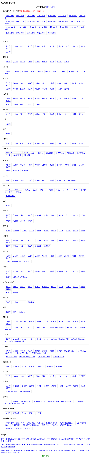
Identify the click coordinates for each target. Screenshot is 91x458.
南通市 (44, 46)
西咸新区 (82, 376)
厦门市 (15, 62)
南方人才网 (78, 450)
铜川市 (15, 376)
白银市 (31, 386)
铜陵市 (53, 215)
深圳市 (22, 83)
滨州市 (30, 104)
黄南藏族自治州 (39, 401)
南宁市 (8, 287)
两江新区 (22, 312)
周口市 (30, 246)
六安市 (8, 221)
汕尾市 (8, 89)
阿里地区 (50, 366)
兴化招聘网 (31, 21)
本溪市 (37, 165)
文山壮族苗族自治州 (22, 353)
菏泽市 (37, 104)
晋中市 (52, 143)
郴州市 (75, 271)
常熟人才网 (10, 16)
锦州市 (52, 165)
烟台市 (44, 99)
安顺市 (31, 339)
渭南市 (37, 376)
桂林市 (22, 287)
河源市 (15, 89)
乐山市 (75, 322)
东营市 (37, 99)
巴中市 (37, 327)
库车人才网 (52, 33)
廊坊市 (78, 71)
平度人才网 (41, 33)
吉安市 (61, 231)
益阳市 (68, 271)
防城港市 (45, 287)
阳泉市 (22, 143)
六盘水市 (16, 339)
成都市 (8, 322)
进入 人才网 (50, 7)
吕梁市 (81, 143)
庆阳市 (75, 386)
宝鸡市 (22, 376)
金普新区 (25, 170)
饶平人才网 (20, 21)
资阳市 (44, 327)
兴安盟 (8, 155)
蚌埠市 (22, 215)
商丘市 (15, 246)
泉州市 (37, 62)
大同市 (15, 143)
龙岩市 (59, 62)
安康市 (66, 376)
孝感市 (59, 256)
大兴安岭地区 (10, 196)
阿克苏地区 (16, 425)
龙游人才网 (32, 27)
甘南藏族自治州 (24, 391)
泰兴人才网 (10, 33)
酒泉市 (68, 386)
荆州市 (66, 256)
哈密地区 (40, 423)
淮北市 (46, 215)
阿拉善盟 (27, 155)
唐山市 (17, 71)
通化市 (37, 180)
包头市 (18, 153)
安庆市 (61, 215)
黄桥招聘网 (11, 447)
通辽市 (40, 153)
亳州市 (15, 221)
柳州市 (15, 287)
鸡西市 (27, 190)
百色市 (75, 287)
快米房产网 (46, 450)
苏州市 (37, 46)
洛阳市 (22, 240)
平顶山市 (31, 240)
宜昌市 (30, 256)
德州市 (15, 104)
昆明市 (8, 351)
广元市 (53, 322)
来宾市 (8, 292)
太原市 (8, 143)
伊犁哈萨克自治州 (66, 425)
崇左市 (15, 292)
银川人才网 (41, 21)
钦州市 (53, 287)
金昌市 (24, 386)
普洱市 (52, 351)
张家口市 (56, 71)
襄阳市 (37, 256)
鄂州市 (44, 256)
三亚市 (15, 302)
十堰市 (22, 256)
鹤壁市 (46, 240)
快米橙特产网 (69, 450)
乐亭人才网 (53, 27)
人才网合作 (60, 450)
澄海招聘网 (10, 21)
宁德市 (66, 62)
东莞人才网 (20, 33)
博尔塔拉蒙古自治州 (67, 423)
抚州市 (75, 231)
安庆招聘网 (33, 445)
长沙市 (8, 271)
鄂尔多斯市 (49, 153)
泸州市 (31, 322)
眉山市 (8, 324)
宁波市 (15, 114)
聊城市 (22, 104)
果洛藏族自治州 (66, 401)
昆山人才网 (20, 16)
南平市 (52, 62)
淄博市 (22, 99)
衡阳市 (30, 271)
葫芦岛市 (16, 170)
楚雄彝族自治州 (69, 351)
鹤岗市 (34, 190)
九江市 (31, 231)
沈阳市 (8, 165)
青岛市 (15, 99)
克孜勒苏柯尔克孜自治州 (31, 425)
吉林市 (15, 180)
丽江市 (44, 351)
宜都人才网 (64, 27)
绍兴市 (44, 114)
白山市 (44, 180)
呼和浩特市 (10, 153)
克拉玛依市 (20, 423)
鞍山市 (22, 165)
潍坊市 (52, 99)
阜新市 (66, 165)
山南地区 (32, 366)
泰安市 (66, 99)
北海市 (37, 287)
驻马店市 (38, 246)
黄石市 (15, 256)
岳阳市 (44, 271)
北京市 (8, 124)
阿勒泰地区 (19, 428)
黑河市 (11, 192)
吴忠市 (24, 413)
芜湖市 (15, 215)
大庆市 (51, 190)
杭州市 (8, 114)
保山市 (30, 351)
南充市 (83, 322)
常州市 (30, 46)
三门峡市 (9, 242)
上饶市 (83, 231)
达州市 (22, 327)
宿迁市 (8, 52)
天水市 (39, 386)
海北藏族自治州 (25, 401)
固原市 (31, 413)
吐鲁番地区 (31, 423)
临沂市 (8, 104)
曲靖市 (15, 351)
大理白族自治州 (11, 357)
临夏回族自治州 (11, 391)
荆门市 (52, 256)
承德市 (64, 71)
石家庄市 (9, 71)
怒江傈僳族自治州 (44, 357)
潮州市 (52, 89)
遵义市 (24, 339)
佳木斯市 (66, 190)
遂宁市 (61, 322)
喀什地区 (45, 425)
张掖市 (53, 386)
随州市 (8, 258)
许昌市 (75, 240)
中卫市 (39, 413)
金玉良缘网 (8, 452)
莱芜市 (8, 101)
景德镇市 (16, 231)
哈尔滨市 (9, 190)
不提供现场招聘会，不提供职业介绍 (32, 11)
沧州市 (71, 71)
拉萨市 (8, 366)
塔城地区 (9, 428)
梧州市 (30, 287)
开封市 (15, 240)
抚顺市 (30, 165)
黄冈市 (74, 256)
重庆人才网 (73, 16)
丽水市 (81, 114)
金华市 (52, 114)
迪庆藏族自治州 (58, 357)
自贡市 (15, 322)
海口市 (8, 302)
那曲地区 (41, 366)
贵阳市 (8, 339)
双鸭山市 (43, 190)
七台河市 (75, 190)
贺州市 (83, 287)
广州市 (8, 83)
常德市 (52, 271)
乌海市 (26, 153)
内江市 (68, 322)
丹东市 (44, 165)
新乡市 (53, 240)
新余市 (39, 231)
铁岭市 (8, 167)
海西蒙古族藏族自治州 (17, 403)
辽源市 (30, 180)
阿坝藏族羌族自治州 (57, 327)
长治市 (30, 143)
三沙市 (22, 302)
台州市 (74, 114)
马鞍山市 (38, 215)
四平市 (22, 180)
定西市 (83, 386)
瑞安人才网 (43, 27)
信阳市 (22, 246)
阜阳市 (83, 215)
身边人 (84, 450)
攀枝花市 (23, 322)
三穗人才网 (41, 16)
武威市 (46, 386)
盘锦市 (81, 165)
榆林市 (59, 376)
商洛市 (74, 376)
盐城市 (68, 46)
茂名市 (66, 83)
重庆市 (8, 312)
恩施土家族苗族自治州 (14, 261)
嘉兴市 (30, 114)
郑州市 (8, 240)
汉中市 (52, 376)
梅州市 (8, 85)
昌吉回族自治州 (51, 423)
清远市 (30, 89)
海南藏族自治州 (53, 401)
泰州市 (8, 48)
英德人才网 (74, 27)
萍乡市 (24, 231)
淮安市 (61, 46)
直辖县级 (47, 246)
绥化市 (18, 192)
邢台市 (40, 71)
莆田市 (22, 62)
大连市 (15, 165)
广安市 (15, 327)
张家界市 (60, 271)
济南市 (8, 99)
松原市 (52, 180)
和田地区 (54, 425)
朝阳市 (8, 170)
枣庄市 (30, 99)
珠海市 (30, 83)
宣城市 (30, 221)
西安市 (8, 376)
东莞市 (37, 89)
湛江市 (59, 83)
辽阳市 (74, 165)
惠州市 (81, 83)
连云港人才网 (10, 27)
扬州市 (75, 46)
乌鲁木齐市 (10, 423)
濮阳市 (68, 240)
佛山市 (44, 83)
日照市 (81, 99)
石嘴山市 (16, 413)
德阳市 (39, 322)
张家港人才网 (63, 21)
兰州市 (8, 386)
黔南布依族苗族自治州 (17, 341)
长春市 (8, 180)
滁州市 (75, 215)
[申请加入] (16, 452)
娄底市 (8, 277)
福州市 (8, 62)
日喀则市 (16, 366)
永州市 (83, 271)
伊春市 (58, 190)
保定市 (48, 71)
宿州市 (8, 217)
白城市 (59, 180)
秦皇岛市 (25, 71)
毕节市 (39, 339)
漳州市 (44, 62)
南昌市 (8, 231)
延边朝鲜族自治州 (70, 180)
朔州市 (44, 143)
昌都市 (24, 366)
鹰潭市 (46, 231)
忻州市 (66, 143)
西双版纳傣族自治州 (39, 353)
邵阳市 (37, 271)
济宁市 (59, 99)
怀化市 (8, 273)
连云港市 (53, 46)
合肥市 (8, 215)
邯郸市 (33, 71)
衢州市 (59, 114)
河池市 (8, 289)
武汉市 (8, 256)
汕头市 (37, 83)
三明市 (30, 62)
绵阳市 (46, 322)
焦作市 (61, 240)
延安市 (44, 376)
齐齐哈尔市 (19, 190)
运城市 (59, 143)
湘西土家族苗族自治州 (21, 277)
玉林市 (68, 287)
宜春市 (68, 231)
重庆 (14, 312)
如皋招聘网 (22, 27)
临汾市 (74, 143)
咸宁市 (81, 256)
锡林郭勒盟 (17, 155)
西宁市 (8, 401)
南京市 (8, 46)
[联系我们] (45, 456)
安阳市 (39, 240)
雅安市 (30, 327)
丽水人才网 (31, 33)
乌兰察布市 (81, 153)
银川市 (8, 413)
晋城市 (37, 143)
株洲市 (15, 271)
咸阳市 (30, 376)
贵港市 (61, 287)
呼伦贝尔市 (60, 153)
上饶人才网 (62, 16)
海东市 (15, 401)
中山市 (44, 89)
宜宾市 (8, 327)
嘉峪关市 (16, 386)
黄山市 (68, 215)
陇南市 (8, 388)
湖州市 (37, 114)
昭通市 (37, 351)
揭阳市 (59, 89)
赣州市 (53, 231)
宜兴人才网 (52, 16)
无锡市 (15, 46)
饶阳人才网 (52, 21)
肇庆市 (74, 83)
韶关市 (15, 83)
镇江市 (83, 46)
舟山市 (66, 114)
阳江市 (22, 89)
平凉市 (61, 386)
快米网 (53, 450)
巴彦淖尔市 (70, 153)
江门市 (52, 83)
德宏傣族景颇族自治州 (27, 357)
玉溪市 (22, 351)
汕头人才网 (31, 16)
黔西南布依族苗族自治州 (60, 339)
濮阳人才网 (63, 439)
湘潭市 (22, 271)
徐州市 (22, 46)
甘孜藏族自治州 (72, 327)
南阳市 (8, 246)
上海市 (8, 205)
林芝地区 (59, 366)
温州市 (22, 114)
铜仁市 (46, 339)
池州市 (22, 221)
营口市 (59, 165)
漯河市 (83, 240)
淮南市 (30, 215)
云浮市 (66, 89)
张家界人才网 (75, 21)
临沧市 (59, 351)
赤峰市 (33, 153)
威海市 (74, 99)
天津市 (8, 133)
